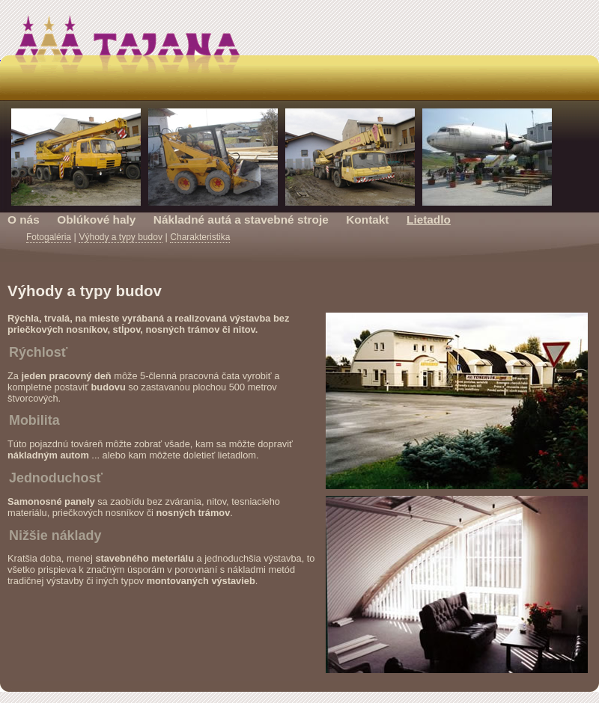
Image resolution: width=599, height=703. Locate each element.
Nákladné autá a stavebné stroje (241, 219)
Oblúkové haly (96, 219)
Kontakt (367, 219)
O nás (23, 219)
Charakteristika (200, 237)
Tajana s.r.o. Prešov (299, 56)
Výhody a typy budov (120, 237)
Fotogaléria (48, 237)
